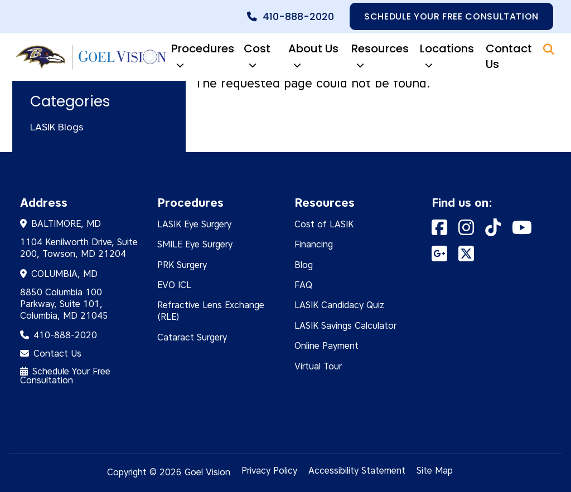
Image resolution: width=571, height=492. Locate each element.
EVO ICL (174, 285)
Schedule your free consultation (451, 16)
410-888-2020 (298, 16)
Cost (257, 57)
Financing (313, 244)
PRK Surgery (182, 265)
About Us (313, 57)
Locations (447, 57)
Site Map (435, 470)
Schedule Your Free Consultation (65, 376)
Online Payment (326, 345)
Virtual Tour (318, 366)
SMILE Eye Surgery (195, 244)
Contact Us (509, 56)
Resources (380, 57)
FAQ (303, 285)
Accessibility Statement (356, 470)
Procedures (202, 57)
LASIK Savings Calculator (345, 325)
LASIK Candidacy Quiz (339, 305)
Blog (303, 265)
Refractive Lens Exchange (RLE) (210, 311)
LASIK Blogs (57, 127)
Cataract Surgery (192, 337)
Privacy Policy (269, 470)
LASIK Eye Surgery (194, 224)
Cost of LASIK (324, 224)
